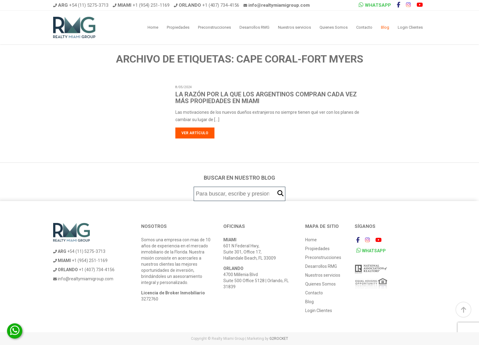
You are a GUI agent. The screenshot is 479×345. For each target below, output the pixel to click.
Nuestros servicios (294, 27)
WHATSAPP (375, 5)
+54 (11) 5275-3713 (80, 5)
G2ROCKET (278, 338)
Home (153, 27)
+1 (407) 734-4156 (206, 5)
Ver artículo (194, 133)
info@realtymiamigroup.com (83, 278)
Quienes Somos (334, 27)
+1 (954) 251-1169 (141, 5)
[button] (280, 193)
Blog (385, 27)
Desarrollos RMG (254, 27)
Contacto (364, 27)
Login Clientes (410, 27)
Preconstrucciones (214, 27)
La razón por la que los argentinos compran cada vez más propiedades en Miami (266, 98)
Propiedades (178, 27)
